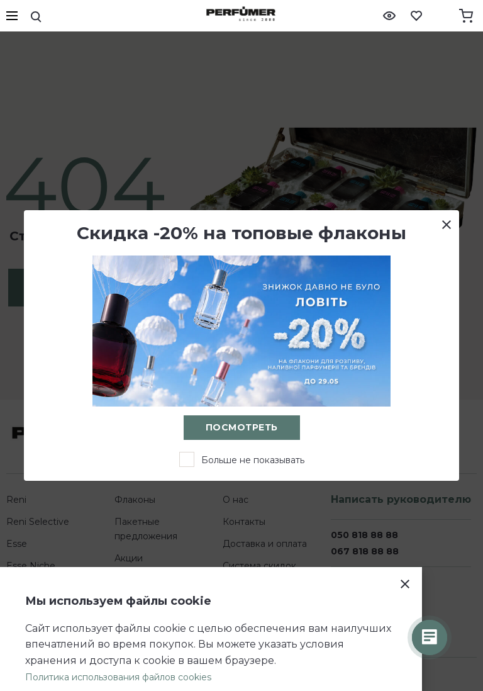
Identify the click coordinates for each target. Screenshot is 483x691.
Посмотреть (242, 427)
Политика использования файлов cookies (118, 677)
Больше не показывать (252, 460)
